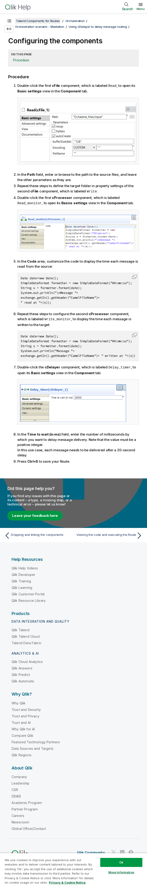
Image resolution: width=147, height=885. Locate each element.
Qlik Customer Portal (28, 593)
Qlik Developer (23, 573)
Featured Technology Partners (36, 741)
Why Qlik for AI (23, 728)
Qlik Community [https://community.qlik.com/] (91, 851)
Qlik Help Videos (25, 567)
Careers (18, 814)
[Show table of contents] (9, 20)
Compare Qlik (22, 734)
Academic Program (27, 801)
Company (19, 776)
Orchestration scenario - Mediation (39, 26)
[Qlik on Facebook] (131, 851)
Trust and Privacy (25, 715)
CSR (15, 789)
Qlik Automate (23, 680)
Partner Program (25, 808)
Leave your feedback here (35, 514)
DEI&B (16, 795)
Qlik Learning (22, 586)
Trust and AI (21, 721)
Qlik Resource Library (29, 599)
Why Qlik (18, 702)
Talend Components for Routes (38, 21)
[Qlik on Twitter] (113, 851)
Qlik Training (21, 580)
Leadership (21, 782)
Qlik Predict (21, 673)
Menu (141, 9)
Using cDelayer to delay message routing (98, 26)
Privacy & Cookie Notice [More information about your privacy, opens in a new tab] (67, 882)
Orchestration (75, 21)
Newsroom (20, 821)
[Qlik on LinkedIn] (122, 851)
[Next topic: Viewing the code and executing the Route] (109, 534)
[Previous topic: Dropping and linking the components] (37, 534)
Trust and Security (26, 708)
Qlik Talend (20, 629)
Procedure (21, 60)
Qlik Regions (21, 754)
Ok (121, 862)
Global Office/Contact (29, 827)
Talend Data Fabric (26, 642)
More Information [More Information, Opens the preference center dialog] (121, 872)
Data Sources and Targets (32, 747)
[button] (134, 276)
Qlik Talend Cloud (26, 635)
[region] (73, 869)
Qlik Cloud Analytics (27, 660)
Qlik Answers (22, 667)
